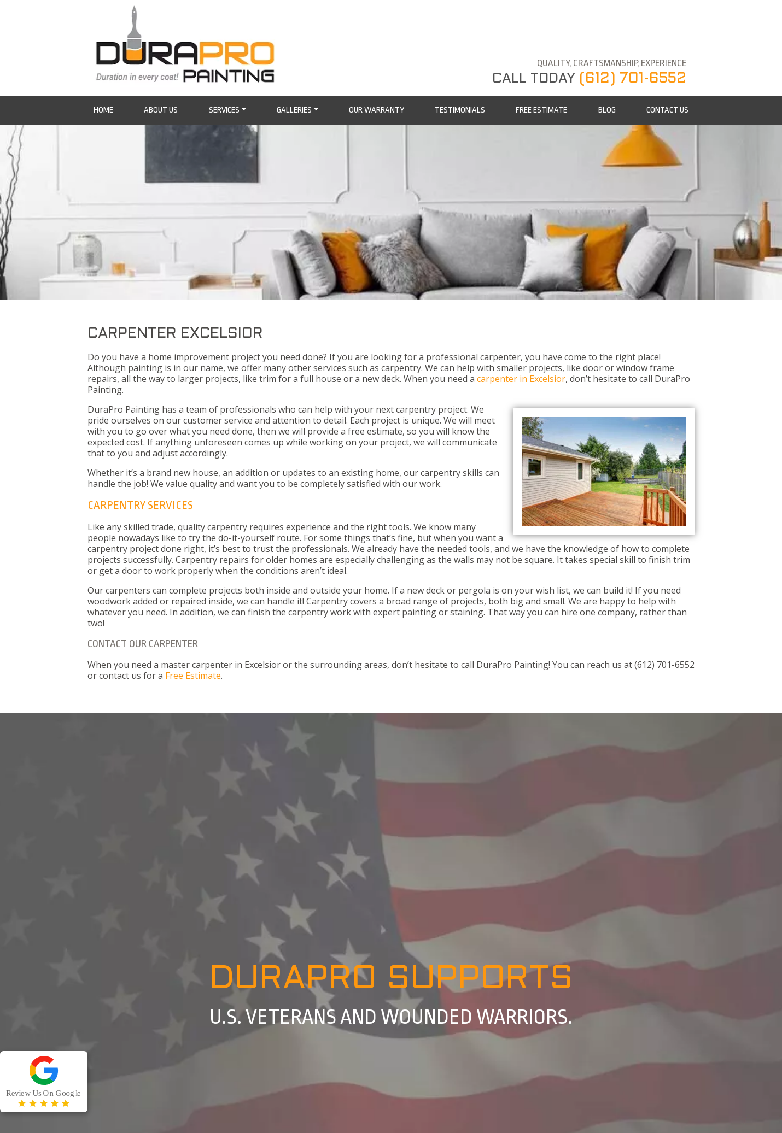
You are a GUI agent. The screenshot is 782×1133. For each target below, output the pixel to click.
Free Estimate (193, 676)
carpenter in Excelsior (521, 379)
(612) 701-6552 (632, 78)
